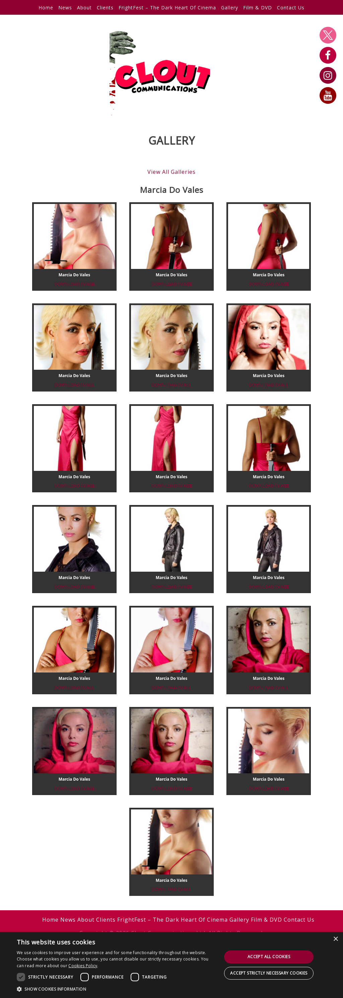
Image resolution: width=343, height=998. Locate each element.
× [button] (335, 939)
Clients (105, 7)
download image (74, 284)
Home (46, 7)
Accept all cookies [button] (269, 956)
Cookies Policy (82, 966)
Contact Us (290, 7)
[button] (116, 989)
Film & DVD (257, 7)
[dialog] (171, 965)
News (65, 7)
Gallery (229, 7)
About (84, 7)
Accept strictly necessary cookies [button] (268, 973)
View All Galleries (171, 171)
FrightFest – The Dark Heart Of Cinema (167, 7)
